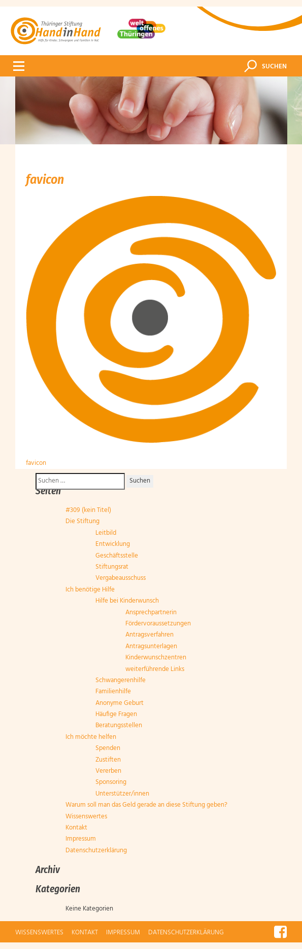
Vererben (108, 771)
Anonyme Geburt (119, 703)
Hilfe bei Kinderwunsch (127, 601)
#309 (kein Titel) (88, 510)
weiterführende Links (154, 669)
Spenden (107, 748)
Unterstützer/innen (122, 793)
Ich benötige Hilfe (90, 589)
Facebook (280, 931)
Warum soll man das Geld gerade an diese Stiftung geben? (146, 805)
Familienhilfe (113, 691)
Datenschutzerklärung (96, 850)
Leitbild (105, 533)
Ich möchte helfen (90, 737)
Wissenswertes (86, 816)
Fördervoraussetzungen (158, 623)
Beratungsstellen (118, 725)
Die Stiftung (82, 521)
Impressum (80, 839)
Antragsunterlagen (151, 646)
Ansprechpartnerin (151, 612)
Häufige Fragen (116, 714)
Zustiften (108, 760)
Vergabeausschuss (120, 578)
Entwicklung (112, 544)
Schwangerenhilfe (120, 680)
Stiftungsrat (111, 567)
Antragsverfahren (149, 634)
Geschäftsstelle (116, 555)
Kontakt (76, 827)
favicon (36, 463)
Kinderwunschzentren (155, 657)
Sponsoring (110, 782)
